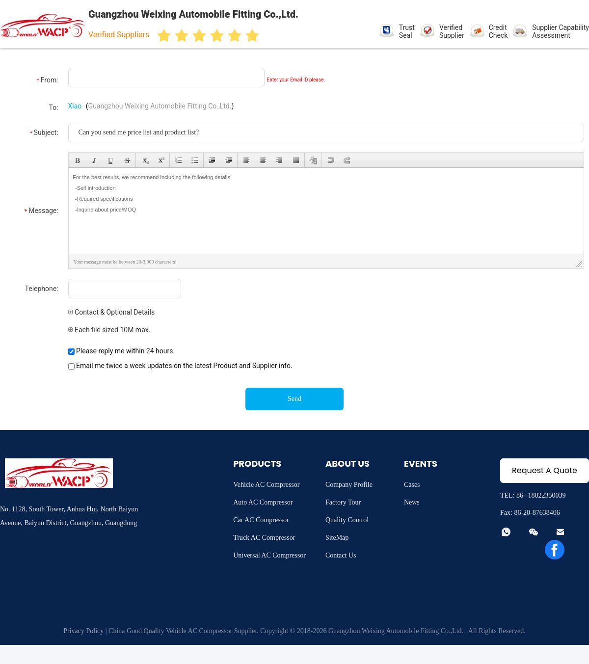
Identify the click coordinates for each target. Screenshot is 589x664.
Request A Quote (544, 470)
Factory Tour (343, 502)
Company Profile (349, 484)
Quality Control (347, 520)
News (412, 502)
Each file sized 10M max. (109, 330)
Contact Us (340, 555)
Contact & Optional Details (111, 312)
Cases (412, 484)
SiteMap (336, 537)
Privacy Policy (83, 631)
